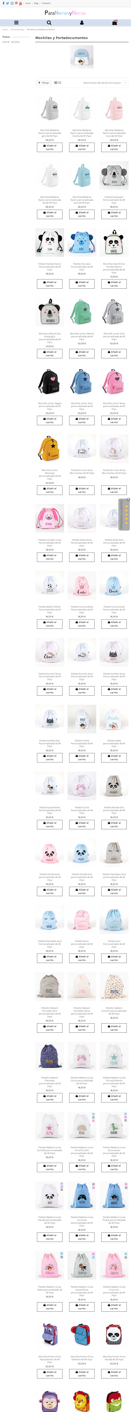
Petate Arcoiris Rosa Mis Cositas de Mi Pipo (114, 472)
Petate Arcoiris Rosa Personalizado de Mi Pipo (49, 676)
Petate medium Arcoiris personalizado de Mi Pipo (114, 1011)
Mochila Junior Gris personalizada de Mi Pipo (114, 336)
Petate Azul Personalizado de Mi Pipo (114, 944)
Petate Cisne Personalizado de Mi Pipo (82, 810)
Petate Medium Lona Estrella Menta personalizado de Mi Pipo (114, 1082)
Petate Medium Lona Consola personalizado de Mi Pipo (82, 1221)
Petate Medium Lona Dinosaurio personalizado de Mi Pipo (114, 1151)
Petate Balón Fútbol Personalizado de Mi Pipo (50, 609)
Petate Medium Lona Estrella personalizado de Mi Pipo (49, 1150)
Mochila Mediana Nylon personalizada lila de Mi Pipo (49, 200)
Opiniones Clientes (121, 514)
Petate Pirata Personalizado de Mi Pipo (82, 743)
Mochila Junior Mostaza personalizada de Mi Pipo (50, 474)
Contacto (46, 3)
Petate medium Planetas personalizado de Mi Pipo (50, 1082)
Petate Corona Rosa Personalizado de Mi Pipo (82, 609)
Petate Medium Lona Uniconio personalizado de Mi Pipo (114, 1291)
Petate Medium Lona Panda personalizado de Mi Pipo (49, 1220)
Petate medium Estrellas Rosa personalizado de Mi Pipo (82, 1012)
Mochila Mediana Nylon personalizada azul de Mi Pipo (81, 200)
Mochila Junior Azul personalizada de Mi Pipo (82, 406)
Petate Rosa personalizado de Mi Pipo (82, 944)
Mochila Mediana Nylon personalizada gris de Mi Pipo (49, 133)
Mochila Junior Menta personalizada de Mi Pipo (82, 336)
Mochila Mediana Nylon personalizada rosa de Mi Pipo (114, 133)
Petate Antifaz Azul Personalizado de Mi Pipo (50, 743)
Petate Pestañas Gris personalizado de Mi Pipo (114, 877)
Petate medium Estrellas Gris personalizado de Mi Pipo (50, 1012)
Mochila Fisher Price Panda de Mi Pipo (114, 1358)
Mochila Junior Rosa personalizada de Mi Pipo (114, 406)
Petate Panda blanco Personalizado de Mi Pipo (49, 266)
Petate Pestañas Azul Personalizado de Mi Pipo (50, 944)
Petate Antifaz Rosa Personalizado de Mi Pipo (114, 676)
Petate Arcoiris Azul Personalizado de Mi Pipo (82, 676)
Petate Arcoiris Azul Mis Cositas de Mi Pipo (82, 472)
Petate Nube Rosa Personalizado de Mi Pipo (82, 542)
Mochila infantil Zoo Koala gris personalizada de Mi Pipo (50, 338)
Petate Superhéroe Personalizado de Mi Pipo (50, 810)
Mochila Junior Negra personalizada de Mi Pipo (49, 406)
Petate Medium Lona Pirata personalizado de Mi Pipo (114, 1220)
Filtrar (43, 82)
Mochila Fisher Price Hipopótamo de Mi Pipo (49, 1359)
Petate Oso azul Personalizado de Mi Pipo (82, 266)
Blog (36, 3)
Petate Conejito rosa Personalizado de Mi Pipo (49, 542)
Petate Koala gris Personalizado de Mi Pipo (114, 200)
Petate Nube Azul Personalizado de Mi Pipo (114, 542)
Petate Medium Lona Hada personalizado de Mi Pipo (49, 1289)
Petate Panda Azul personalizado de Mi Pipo (50, 877)
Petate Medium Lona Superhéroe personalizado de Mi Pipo (82, 1291)
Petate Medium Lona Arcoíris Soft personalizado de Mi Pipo (82, 1151)
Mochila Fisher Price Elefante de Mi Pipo (82, 1358)
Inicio (28, 3)
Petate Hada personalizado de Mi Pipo (114, 743)
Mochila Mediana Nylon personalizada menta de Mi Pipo (81, 133)
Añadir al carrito (49, 147)
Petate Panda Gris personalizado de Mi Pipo (114, 810)
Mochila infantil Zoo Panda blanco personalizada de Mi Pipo (114, 268)
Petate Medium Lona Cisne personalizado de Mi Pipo (82, 1080)
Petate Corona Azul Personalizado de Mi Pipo (114, 609)
